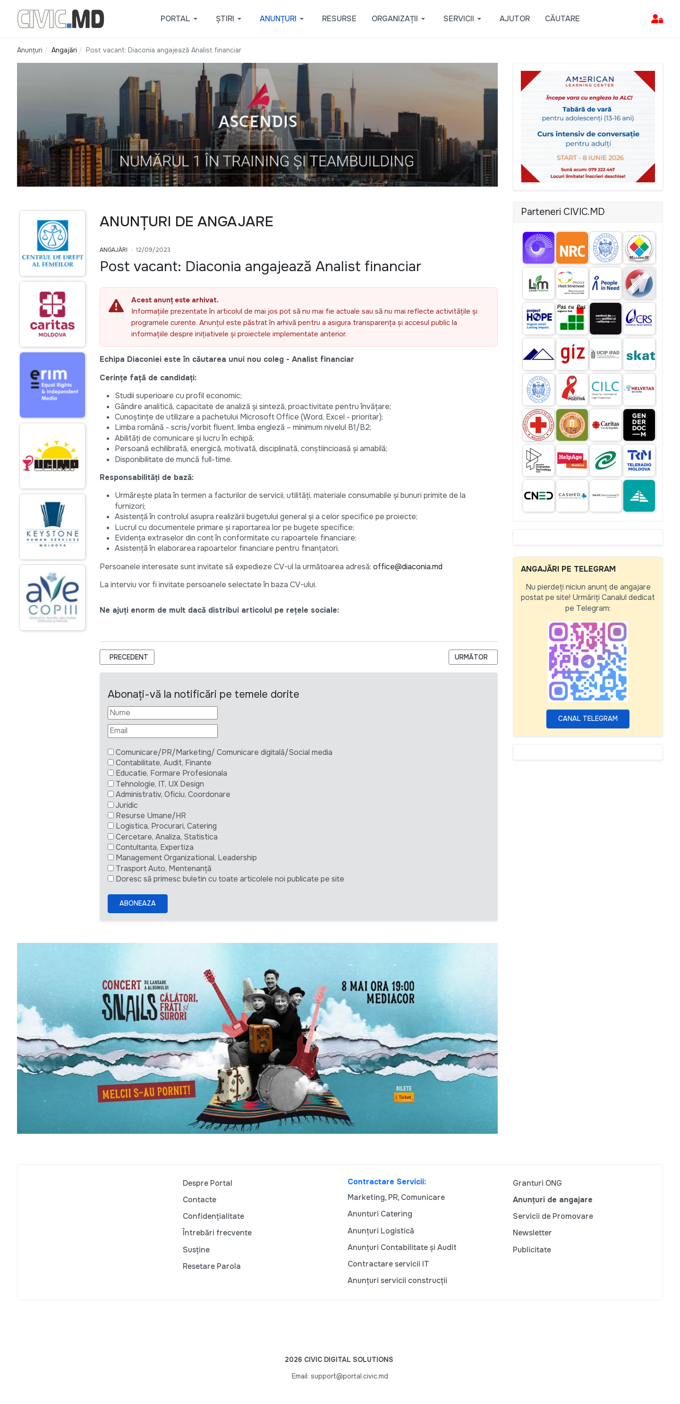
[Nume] (163, 712)
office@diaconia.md (407, 567)
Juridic (127, 805)
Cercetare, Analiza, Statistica (167, 837)
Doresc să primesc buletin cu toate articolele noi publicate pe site (230, 879)
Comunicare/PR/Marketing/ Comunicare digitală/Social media (224, 752)
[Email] (163, 730)
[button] (180, 19)
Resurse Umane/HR (151, 816)
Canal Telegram (588, 718)
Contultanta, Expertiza (155, 847)
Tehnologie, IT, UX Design (160, 784)
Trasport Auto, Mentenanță (164, 868)
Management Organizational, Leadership (186, 858)
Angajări (114, 250)
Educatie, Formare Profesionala (171, 773)
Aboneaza (137, 903)
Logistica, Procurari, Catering (166, 826)
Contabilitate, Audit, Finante (164, 763)
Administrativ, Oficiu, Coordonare (173, 794)
